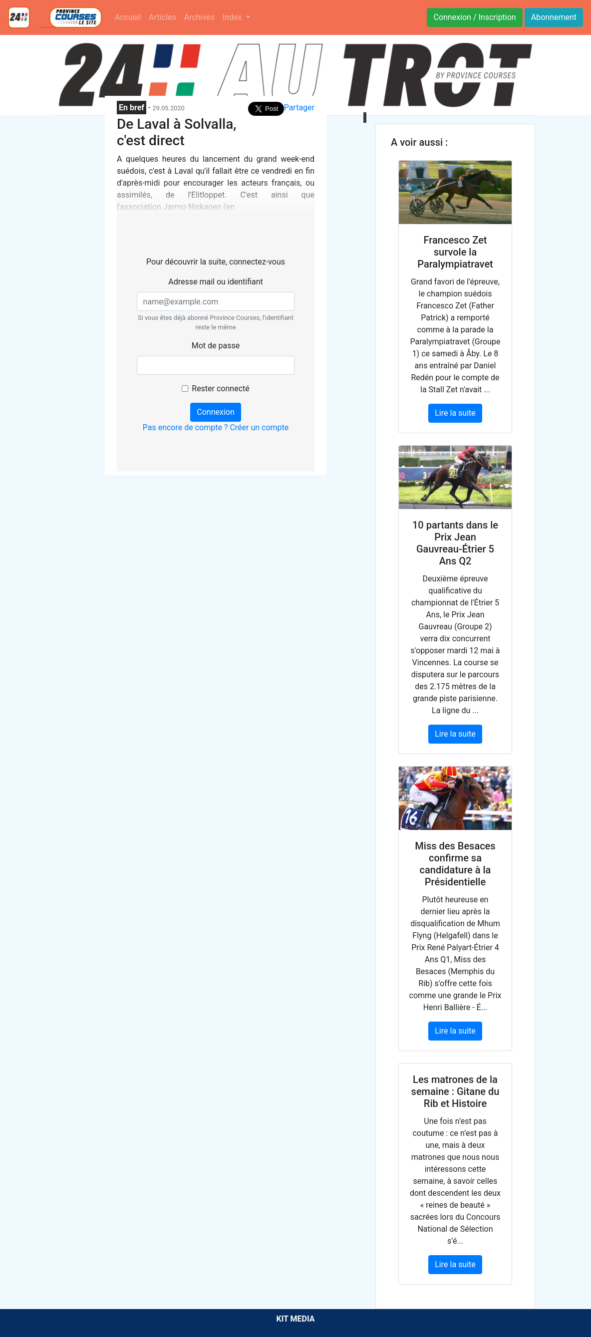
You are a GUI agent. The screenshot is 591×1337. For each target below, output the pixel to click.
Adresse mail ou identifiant (215, 281)
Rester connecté (220, 388)
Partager (299, 107)
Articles (162, 17)
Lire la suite (455, 413)
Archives (199, 17)
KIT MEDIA (295, 1319)
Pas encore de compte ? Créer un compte (216, 427)
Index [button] (233, 17)
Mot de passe (216, 345)
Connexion (215, 412)
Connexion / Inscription (474, 17)
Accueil (128, 17)
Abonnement (554, 17)
